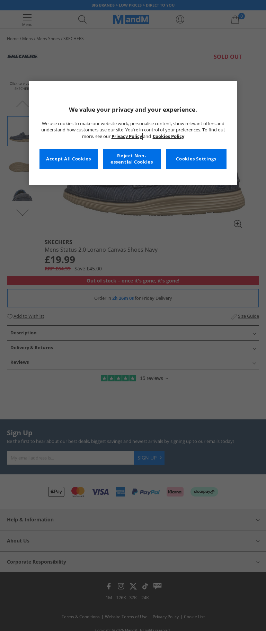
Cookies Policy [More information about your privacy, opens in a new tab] (168, 136)
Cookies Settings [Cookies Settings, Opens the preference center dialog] (196, 159)
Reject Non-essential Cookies (131, 159)
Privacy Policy (127, 136)
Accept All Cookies (68, 159)
